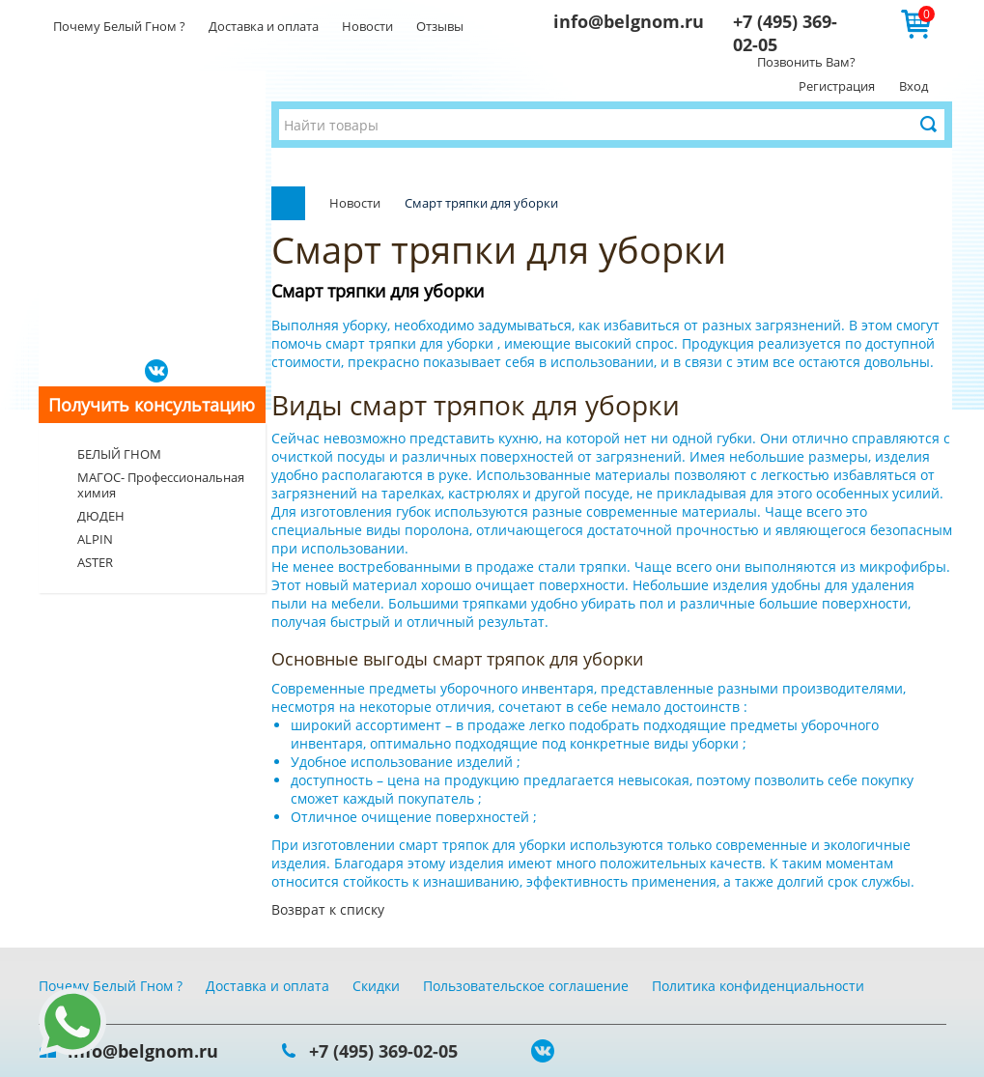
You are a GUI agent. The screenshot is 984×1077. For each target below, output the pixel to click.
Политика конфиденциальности (758, 986)
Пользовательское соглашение (526, 986)
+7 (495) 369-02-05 (383, 1051)
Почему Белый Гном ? (119, 26)
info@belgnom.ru (628, 21)
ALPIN (95, 539)
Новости (367, 26)
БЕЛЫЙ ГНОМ (119, 454)
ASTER (95, 562)
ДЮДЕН (101, 515)
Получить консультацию (151, 404)
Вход (913, 86)
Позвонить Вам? (806, 62)
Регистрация (837, 86)
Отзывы (440, 26)
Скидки (376, 986)
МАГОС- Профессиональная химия (160, 484)
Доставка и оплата (264, 26)
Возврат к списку (327, 909)
